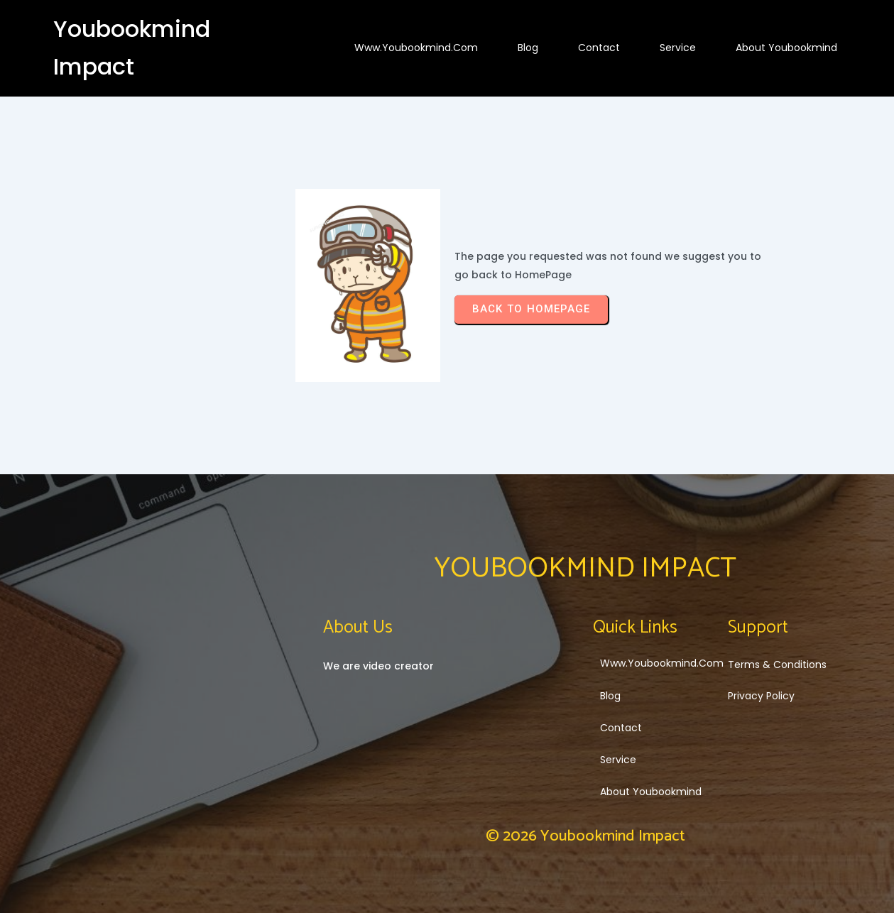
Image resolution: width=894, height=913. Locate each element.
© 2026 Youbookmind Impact (585, 836)
